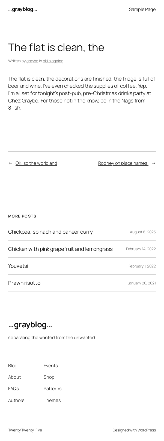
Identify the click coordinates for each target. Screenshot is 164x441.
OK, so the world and (36, 163)
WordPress (147, 430)
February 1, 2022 (142, 266)
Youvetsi (18, 266)
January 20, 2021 (142, 283)
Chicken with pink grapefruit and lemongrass (60, 249)
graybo (32, 60)
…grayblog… (22, 9)
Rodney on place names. (123, 163)
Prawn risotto (24, 283)
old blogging (53, 60)
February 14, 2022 (141, 248)
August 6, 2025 (143, 231)
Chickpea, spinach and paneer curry (50, 232)
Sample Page (142, 9)
